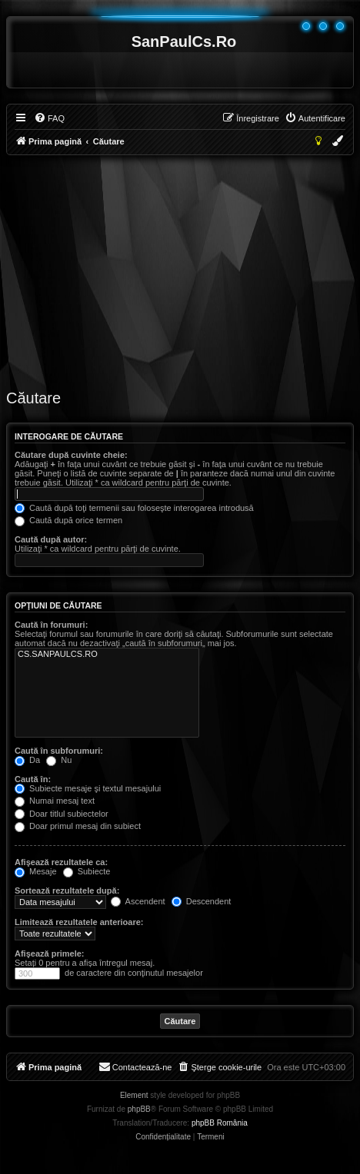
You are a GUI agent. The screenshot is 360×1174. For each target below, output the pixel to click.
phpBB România (220, 1123)
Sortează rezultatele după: (67, 890)
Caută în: (33, 779)
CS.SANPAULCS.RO (107, 654)
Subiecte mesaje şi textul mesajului (88, 788)
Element (134, 1095)
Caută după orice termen (68, 520)
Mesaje (36, 871)
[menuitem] (49, 118)
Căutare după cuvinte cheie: (71, 454)
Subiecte (87, 871)
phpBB (139, 1109)
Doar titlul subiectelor (61, 813)
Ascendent (138, 901)
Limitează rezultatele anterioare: (79, 922)
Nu (59, 759)
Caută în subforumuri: (59, 750)
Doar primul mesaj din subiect (78, 826)
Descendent (202, 901)
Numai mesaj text (55, 800)
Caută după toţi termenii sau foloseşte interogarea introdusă (134, 507)
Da (27, 759)
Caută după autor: (51, 539)
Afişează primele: (49, 953)
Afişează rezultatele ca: (61, 862)
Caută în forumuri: (51, 624)
